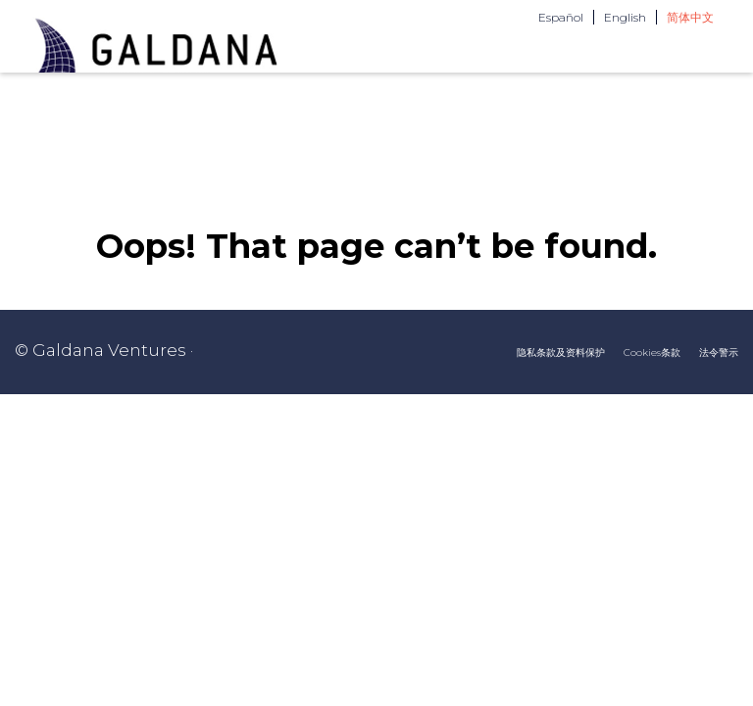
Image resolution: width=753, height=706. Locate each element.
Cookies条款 (652, 403)
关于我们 (431, 90)
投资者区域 (684, 90)
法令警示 (718, 403)
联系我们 (584, 90)
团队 (508, 90)
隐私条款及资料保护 (561, 403)
